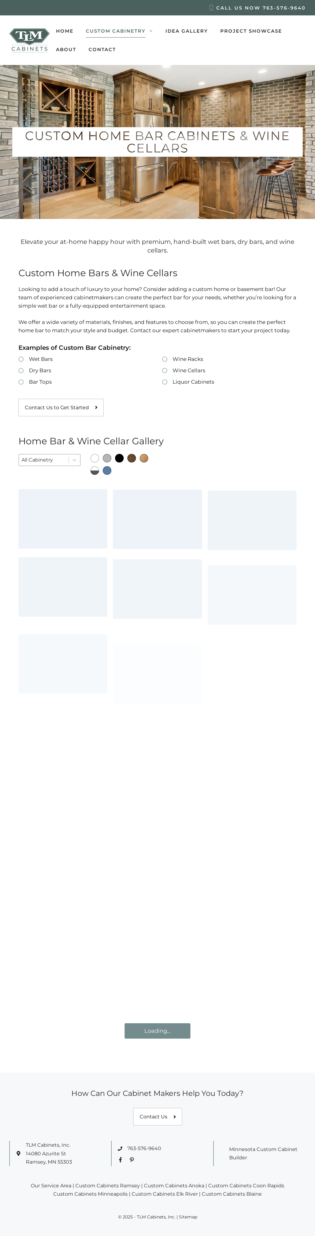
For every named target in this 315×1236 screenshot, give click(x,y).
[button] (94, 458)
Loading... (157, 1031)
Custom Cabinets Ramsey (107, 1186)
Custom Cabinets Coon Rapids (246, 1186)
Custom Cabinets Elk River (165, 1194)
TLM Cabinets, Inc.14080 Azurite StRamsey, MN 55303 (49, 1153)
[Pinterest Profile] (131, 1159)
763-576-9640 (284, 8)
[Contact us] (157, 1117)
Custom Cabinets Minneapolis (90, 1194)
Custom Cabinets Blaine (232, 1194)
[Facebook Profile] (120, 1159)
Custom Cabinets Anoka (174, 1186)
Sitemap (188, 1217)
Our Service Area (51, 1186)
